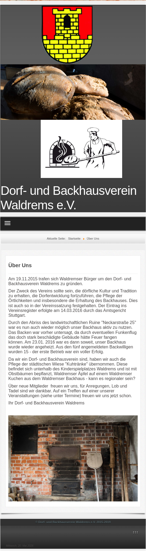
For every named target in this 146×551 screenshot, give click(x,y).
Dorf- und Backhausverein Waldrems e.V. (69, 198)
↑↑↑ (135, 532)
